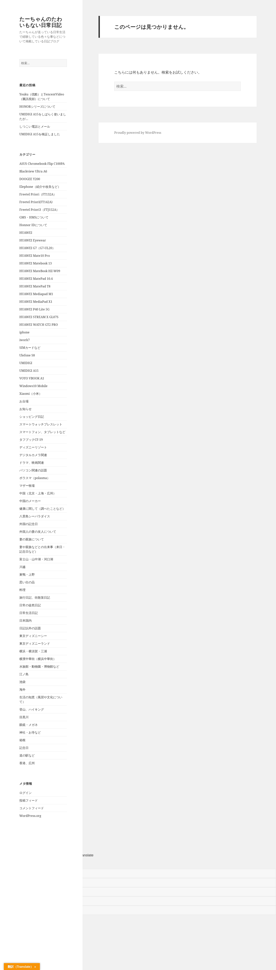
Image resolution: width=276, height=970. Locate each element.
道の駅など (27, 755)
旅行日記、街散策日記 (34, 597)
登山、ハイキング (31, 709)
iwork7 (24, 340)
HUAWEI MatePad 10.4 (36, 279)
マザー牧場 (27, 485)
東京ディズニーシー (33, 636)
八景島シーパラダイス (34, 516)
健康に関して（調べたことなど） (42, 508)
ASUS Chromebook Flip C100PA (42, 164)
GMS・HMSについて (33, 217)
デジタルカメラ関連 (33, 455)
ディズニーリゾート (33, 447)
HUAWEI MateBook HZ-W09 (39, 271)
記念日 (24, 748)
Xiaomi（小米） (30, 393)
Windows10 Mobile (33, 386)
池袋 (22, 682)
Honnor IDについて (33, 225)
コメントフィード (31, 808)
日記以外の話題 (30, 628)
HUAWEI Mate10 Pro (34, 256)
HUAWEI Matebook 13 (35, 263)
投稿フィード (28, 800)
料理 (22, 590)
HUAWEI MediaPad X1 (35, 302)
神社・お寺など (30, 732)
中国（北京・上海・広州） (37, 493)
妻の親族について (31, 539)
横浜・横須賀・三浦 (33, 651)
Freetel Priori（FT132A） (37, 194)
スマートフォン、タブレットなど (42, 432)
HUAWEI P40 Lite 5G (34, 309)
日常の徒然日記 (30, 605)
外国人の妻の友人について (37, 531)
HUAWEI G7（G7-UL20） (37, 248)
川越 (22, 567)
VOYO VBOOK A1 (31, 378)
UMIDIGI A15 (29, 370)
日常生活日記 (28, 613)
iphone (24, 332)
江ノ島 (24, 674)
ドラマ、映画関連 (31, 462)
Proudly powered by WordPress (137, 132)
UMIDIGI (25, 363)
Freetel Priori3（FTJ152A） (39, 210)
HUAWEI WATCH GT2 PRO (38, 325)
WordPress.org (30, 816)
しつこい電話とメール (34, 126)
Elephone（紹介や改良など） (40, 187)
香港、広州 (27, 763)
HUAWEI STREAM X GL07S (38, 317)
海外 (22, 689)
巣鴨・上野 (27, 574)
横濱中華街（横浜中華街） (37, 659)
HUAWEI (25, 233)
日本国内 (25, 620)
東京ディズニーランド (34, 643)
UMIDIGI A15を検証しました (39, 134)
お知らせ (25, 409)
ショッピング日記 (31, 416)
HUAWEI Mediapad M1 (36, 294)
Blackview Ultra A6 (33, 171)
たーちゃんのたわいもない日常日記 (40, 22)
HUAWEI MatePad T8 (34, 286)
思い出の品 (27, 582)
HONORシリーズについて (37, 106)
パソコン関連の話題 (33, 470)
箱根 (22, 740)
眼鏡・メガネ (28, 725)
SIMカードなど (29, 347)
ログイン (25, 793)
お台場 (24, 401)
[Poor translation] (24, 863)
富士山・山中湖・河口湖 (36, 559)
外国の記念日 (28, 524)
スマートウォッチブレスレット (40, 424)
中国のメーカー (30, 501)
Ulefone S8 (27, 355)
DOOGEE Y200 (29, 179)
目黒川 (24, 717)
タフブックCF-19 (31, 439)
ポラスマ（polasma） (34, 478)
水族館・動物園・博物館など (39, 666)
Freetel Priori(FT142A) (36, 202)
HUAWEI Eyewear (32, 240)
